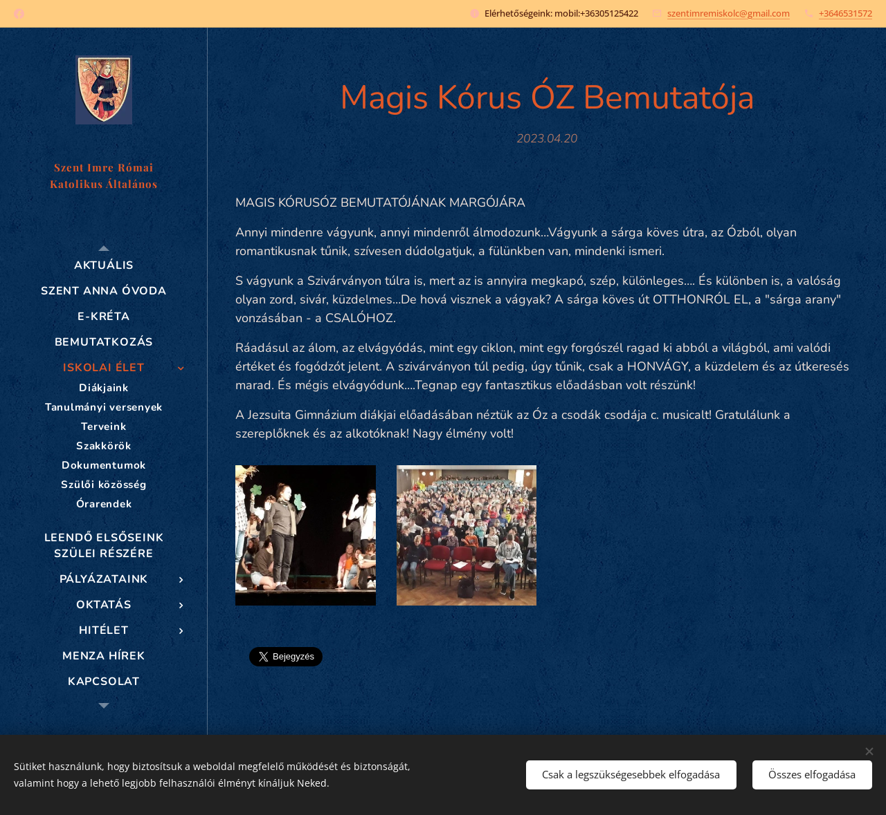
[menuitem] (104, 266)
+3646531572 (845, 13)
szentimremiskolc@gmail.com (728, 13)
